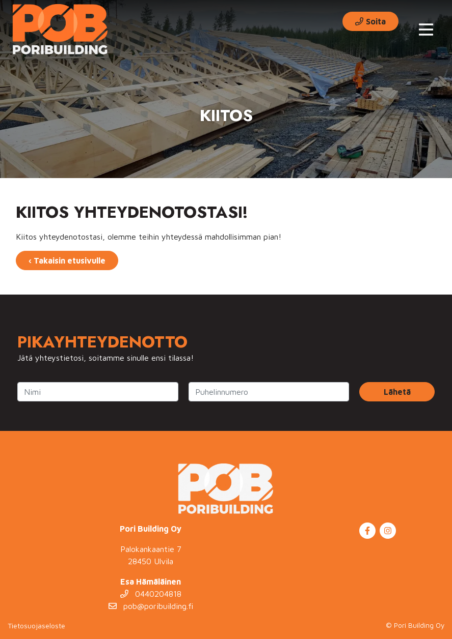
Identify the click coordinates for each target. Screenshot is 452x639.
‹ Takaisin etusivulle (67, 260)
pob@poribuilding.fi (151, 606)
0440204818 (150, 593)
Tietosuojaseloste (36, 625)
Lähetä (397, 391)
